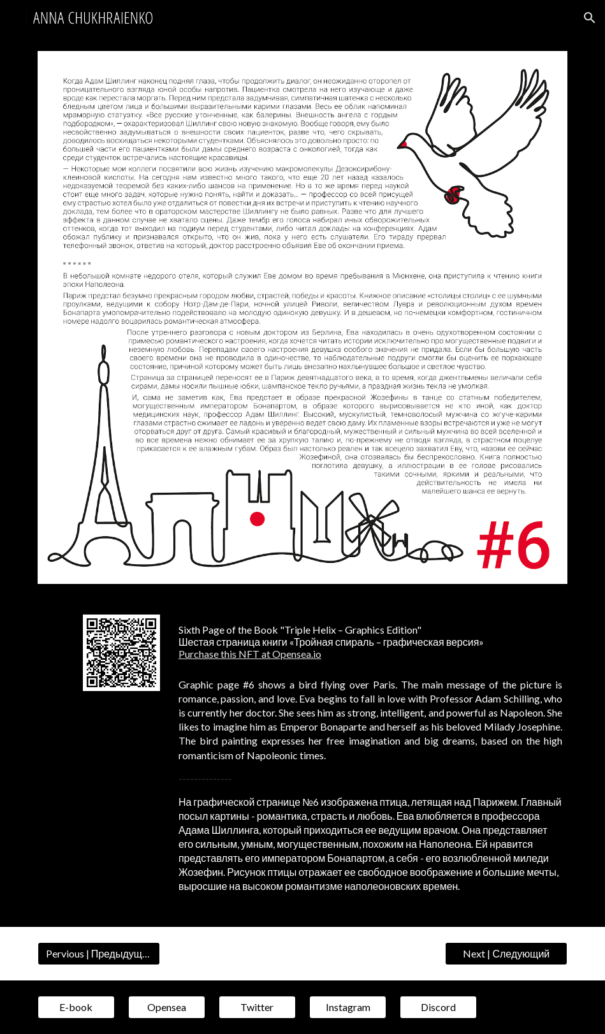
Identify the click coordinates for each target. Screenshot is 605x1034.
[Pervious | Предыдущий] (98, 953)
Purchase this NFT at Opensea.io (250, 654)
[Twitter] (257, 1007)
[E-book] (76, 1007)
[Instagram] (348, 1007)
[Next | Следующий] (506, 953)
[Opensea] (167, 1007)
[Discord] (438, 1007)
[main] (370, 642)
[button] (589, 18)
